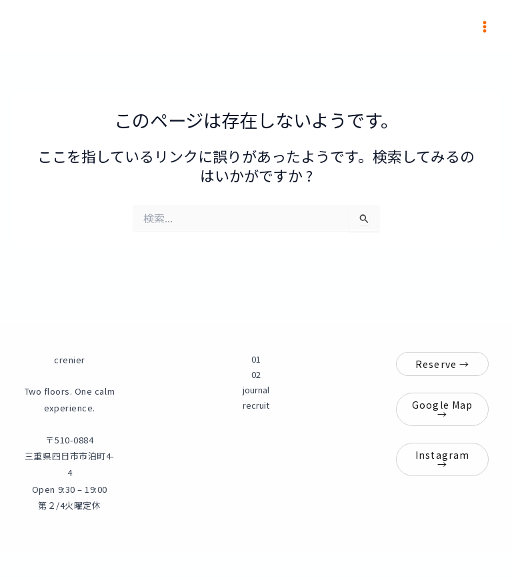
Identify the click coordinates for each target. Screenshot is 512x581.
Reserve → (442, 364)
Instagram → (442, 459)
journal (256, 389)
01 (256, 359)
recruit (256, 405)
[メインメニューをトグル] (485, 27)
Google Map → (442, 409)
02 (256, 374)
